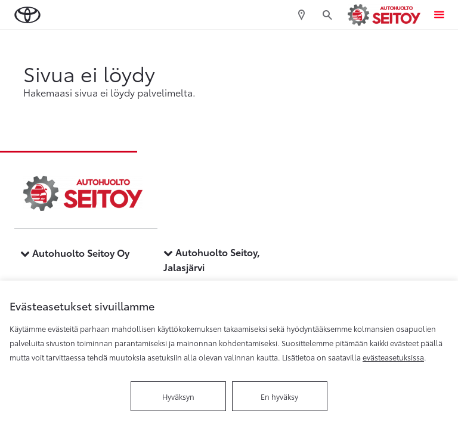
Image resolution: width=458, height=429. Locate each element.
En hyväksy (279, 396)
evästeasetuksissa (393, 357)
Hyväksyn (178, 396)
